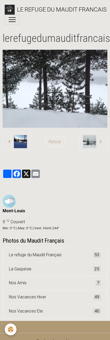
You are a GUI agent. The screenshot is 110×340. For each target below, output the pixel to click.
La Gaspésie (55, 269)
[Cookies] (10, 329)
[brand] (53, 10)
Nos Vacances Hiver (55, 297)
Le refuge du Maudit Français (55, 255)
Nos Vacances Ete (55, 311)
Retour (55, 141)
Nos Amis (55, 283)
